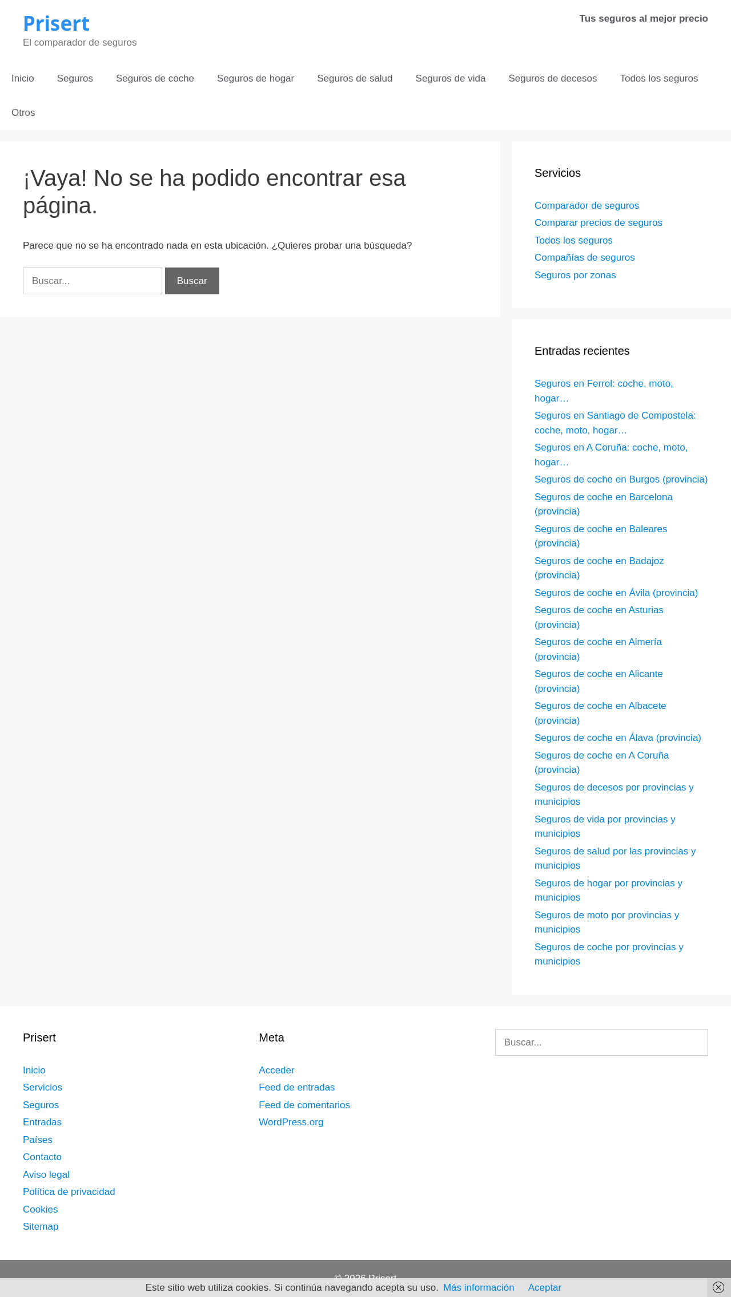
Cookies (40, 1209)
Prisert (56, 23)
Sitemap (40, 1226)
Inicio (22, 78)
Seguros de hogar (255, 78)
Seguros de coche (155, 78)
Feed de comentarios (304, 1105)
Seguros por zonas (575, 275)
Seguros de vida (451, 78)
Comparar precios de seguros (598, 222)
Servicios (42, 1087)
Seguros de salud (354, 78)
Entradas (42, 1122)
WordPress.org (291, 1122)
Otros (23, 112)
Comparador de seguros (587, 205)
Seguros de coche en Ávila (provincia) (616, 592)
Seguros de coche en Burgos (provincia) (621, 479)
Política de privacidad (69, 1191)
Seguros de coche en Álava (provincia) (618, 737)
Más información (479, 1287)
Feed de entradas (297, 1087)
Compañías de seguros (585, 257)
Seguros (75, 78)
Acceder (276, 1070)
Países (38, 1139)
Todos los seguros (659, 78)
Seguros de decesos (552, 78)
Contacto (42, 1157)
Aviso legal (46, 1174)
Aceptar (545, 1287)
